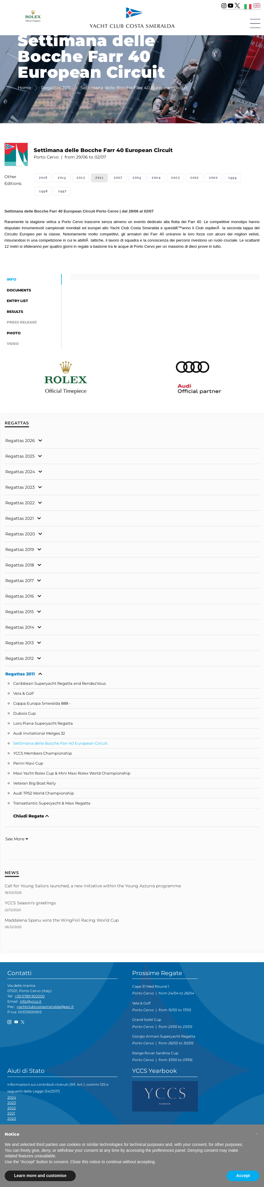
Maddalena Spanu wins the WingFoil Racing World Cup (62, 922)
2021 (11, 1114)
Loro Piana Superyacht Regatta (43, 725)
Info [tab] (11, 279)
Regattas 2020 (20, 535)
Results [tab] (15, 312)
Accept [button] (243, 1175)
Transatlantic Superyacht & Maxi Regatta (51, 805)
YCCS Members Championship (42, 755)
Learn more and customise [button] (40, 1175)
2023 (11, 1104)
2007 (118, 178)
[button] (256, 1134)
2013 (81, 178)
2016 (43, 178)
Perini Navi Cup (28, 765)
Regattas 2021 (19, 520)
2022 (11, 1109)
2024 (11, 1099)
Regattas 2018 (19, 566)
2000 (213, 178)
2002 (194, 178)
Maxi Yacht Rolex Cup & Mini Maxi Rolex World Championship (71, 775)
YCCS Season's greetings (30, 904)
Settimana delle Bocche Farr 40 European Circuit (60, 745)
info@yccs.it (30, 1003)
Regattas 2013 (19, 644)
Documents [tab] (19, 290)
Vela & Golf (23, 695)
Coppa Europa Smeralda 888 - (41, 705)
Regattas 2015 (19, 613)
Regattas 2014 (19, 629)
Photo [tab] (14, 334)
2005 (137, 178)
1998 (43, 191)
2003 (175, 178)
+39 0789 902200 (30, 998)
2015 (62, 178)
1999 (232, 178)
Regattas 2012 (19, 660)
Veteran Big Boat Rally (34, 785)
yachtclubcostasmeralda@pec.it (45, 1008)
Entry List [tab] (17, 301)
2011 (99, 178)
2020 (11, 1120)
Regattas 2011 (20, 675)
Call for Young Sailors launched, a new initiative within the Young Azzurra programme (93, 887)
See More (16, 840)
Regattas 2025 (20, 458)
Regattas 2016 (19, 598)
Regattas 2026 (20, 442)
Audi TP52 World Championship (43, 795)
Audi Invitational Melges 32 (39, 735)
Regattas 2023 (20, 489)
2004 (156, 178)
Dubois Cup (24, 715)
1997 (62, 191)
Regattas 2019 (19, 551)
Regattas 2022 (20, 504)
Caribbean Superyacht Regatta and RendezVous (59, 685)
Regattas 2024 (20, 473)
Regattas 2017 (19, 582)
